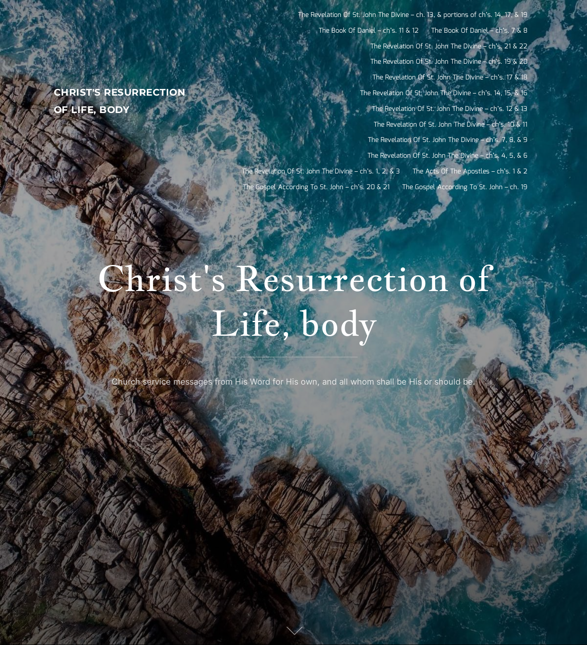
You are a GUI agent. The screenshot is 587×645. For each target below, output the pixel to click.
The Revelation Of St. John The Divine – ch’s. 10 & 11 (450, 125)
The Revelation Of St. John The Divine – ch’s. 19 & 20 (448, 62)
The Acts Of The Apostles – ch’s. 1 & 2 (469, 171)
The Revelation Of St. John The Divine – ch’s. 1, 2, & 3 (321, 171)
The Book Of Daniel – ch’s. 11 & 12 (369, 31)
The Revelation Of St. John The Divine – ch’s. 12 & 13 (449, 109)
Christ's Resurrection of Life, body (111, 101)
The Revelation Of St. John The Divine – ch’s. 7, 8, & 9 (447, 140)
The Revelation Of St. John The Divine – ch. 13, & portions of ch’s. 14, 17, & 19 (412, 15)
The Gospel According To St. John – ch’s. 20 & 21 (316, 187)
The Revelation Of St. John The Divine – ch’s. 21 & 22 (448, 46)
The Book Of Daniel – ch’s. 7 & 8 (479, 31)
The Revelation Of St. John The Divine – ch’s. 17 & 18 (449, 77)
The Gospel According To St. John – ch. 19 (464, 187)
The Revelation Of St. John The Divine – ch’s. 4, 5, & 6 (447, 156)
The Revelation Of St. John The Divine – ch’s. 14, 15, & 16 (443, 93)
